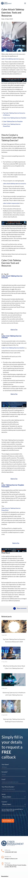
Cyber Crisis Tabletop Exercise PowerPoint (11, 125)
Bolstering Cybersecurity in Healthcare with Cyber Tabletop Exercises (14, 694)
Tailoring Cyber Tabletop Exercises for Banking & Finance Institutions (14, 720)
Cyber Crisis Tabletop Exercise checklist (12, 348)
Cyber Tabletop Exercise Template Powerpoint (12, 485)
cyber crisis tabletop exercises (10, 59)
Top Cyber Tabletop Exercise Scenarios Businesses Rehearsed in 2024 (14, 641)
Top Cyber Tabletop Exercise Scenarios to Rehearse (14, 114)
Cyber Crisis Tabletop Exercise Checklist (14, 118)
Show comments (22, 608)
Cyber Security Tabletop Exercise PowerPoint (10, 509)
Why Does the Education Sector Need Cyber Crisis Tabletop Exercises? (14, 667)
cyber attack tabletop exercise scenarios (14, 183)
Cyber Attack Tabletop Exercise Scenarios (11, 276)
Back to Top (14, 329)
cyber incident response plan (11, 203)
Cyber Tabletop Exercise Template (13, 121)
